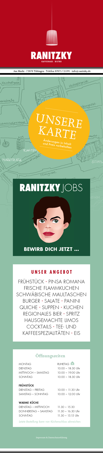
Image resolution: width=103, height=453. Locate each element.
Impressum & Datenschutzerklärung (51, 437)
